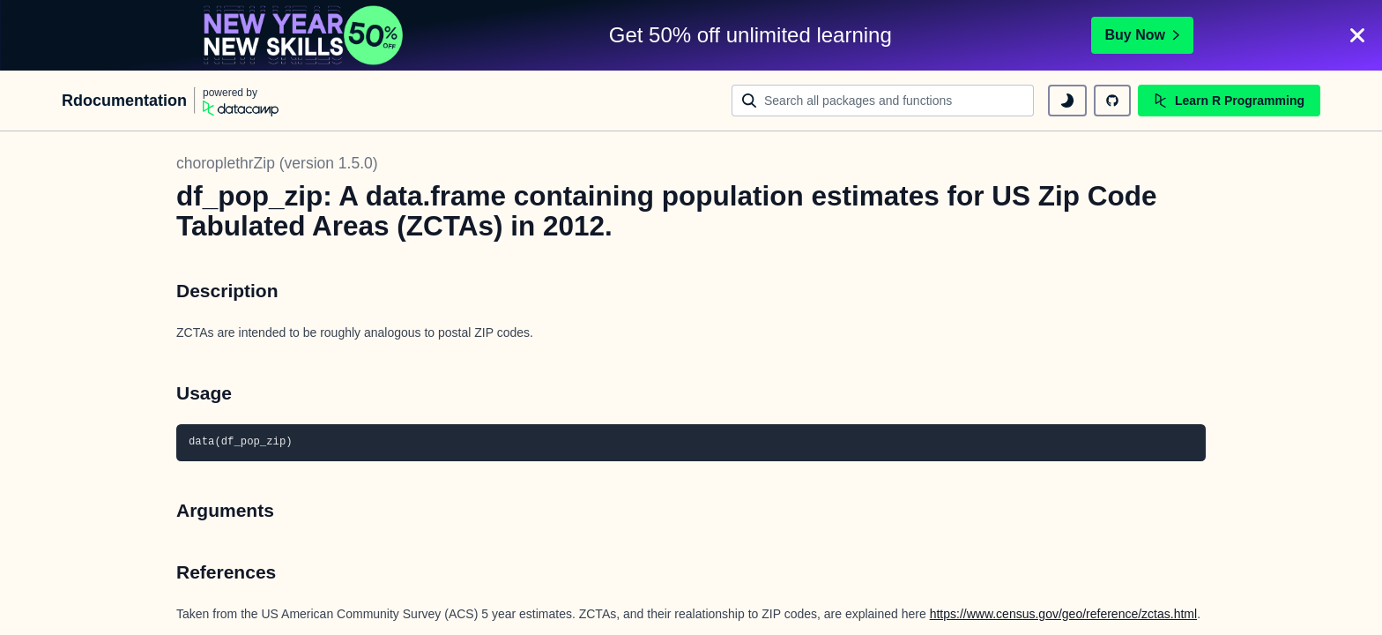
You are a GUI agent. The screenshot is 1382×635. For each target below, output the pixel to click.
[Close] (1357, 35)
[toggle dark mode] (1067, 100)
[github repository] (1112, 100)
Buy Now (1142, 34)
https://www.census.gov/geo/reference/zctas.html (1063, 614)
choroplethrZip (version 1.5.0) (277, 163)
